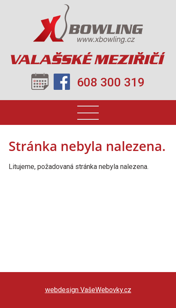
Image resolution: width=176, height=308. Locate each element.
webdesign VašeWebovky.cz (88, 290)
